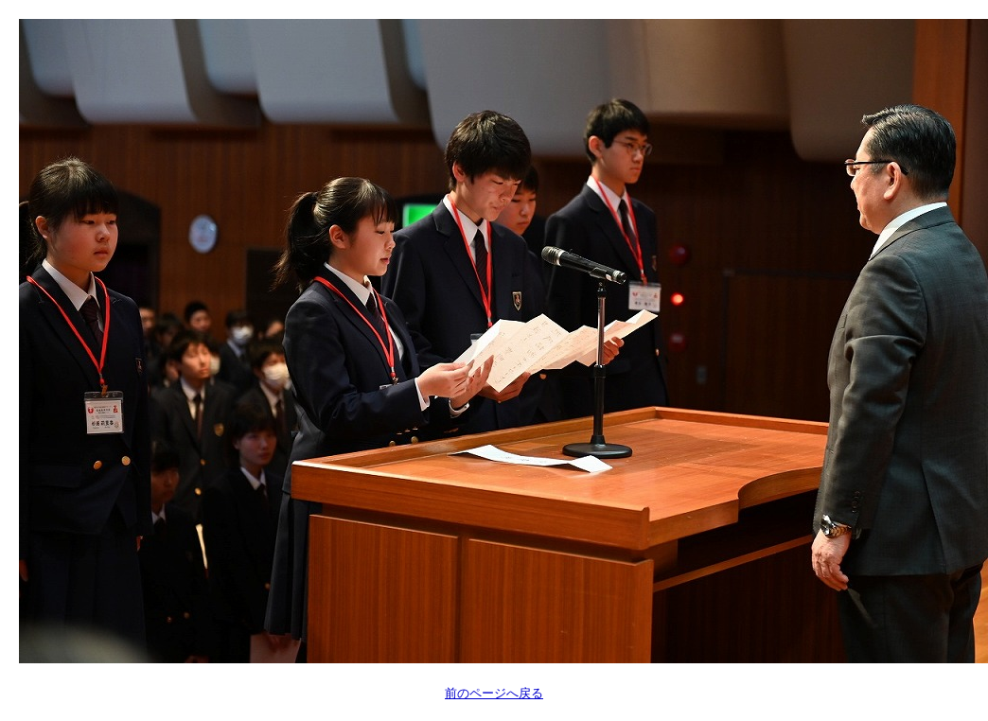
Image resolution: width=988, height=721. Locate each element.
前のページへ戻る (494, 693)
